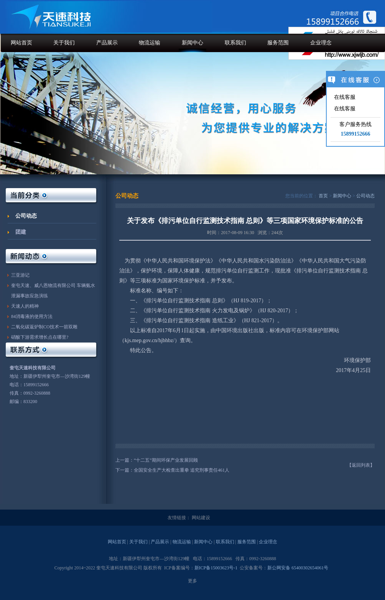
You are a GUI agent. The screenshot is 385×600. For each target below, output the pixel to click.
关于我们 (64, 43)
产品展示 (107, 43)
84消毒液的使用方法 (32, 316)
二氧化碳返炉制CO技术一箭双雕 (44, 327)
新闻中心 (192, 43)
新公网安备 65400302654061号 (297, 567)
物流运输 (149, 43)
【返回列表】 (361, 465)
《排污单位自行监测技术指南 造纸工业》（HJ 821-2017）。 (212, 320)
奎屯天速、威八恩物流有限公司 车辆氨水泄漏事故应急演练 (53, 290)
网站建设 (201, 517)
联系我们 (235, 43)
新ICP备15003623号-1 (216, 567)
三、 (130, 320)
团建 (20, 232)
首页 (323, 195)
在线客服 (343, 97)
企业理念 (321, 43)
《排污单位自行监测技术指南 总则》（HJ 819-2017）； (206, 300)
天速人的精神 (25, 306)
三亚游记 (20, 275)
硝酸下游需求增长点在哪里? (39, 337)
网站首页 (21, 43)
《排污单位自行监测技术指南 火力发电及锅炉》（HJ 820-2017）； (220, 310)
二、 (130, 310)
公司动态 (26, 216)
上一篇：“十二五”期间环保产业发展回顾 (156, 460)
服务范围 (278, 43)
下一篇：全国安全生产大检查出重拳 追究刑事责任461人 (172, 470)
